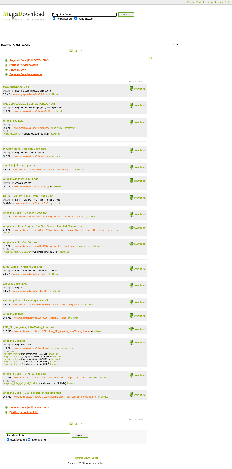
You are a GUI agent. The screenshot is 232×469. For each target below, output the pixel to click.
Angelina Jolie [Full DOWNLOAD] (29, 60)
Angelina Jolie (18, 69)
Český (227, 2)
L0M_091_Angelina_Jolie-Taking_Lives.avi (28, 327)
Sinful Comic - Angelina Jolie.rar (22, 266)
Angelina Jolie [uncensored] (26, 74)
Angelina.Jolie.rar (13, 313)
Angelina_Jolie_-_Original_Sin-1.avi (24, 373)
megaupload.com (64, 19)
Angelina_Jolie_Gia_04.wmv (20, 242)
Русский (219, 2)
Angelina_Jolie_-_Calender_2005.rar (25, 212)
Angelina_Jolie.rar (14, 340)
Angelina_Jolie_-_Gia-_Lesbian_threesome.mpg (32, 392)
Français (210, 2)
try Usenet (54, 94)
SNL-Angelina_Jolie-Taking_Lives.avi (25, 300)
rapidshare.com (85, 19)
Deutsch (200, 2)
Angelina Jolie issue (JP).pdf (20, 179)
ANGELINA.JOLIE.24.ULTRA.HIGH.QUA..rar (29, 103)
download (140, 88)
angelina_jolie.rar (12, 354)
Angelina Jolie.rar (13, 120)
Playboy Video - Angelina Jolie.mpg (24, 148)
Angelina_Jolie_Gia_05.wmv (17, 252)
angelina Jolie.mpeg (15, 283)
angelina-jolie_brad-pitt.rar (19, 165)
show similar (57, 128)
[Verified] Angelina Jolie (23, 64)
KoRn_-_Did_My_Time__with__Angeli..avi (28, 195)
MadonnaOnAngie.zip (16, 86)
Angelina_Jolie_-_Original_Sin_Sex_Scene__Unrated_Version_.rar (43, 226)
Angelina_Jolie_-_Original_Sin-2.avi (21, 383)
